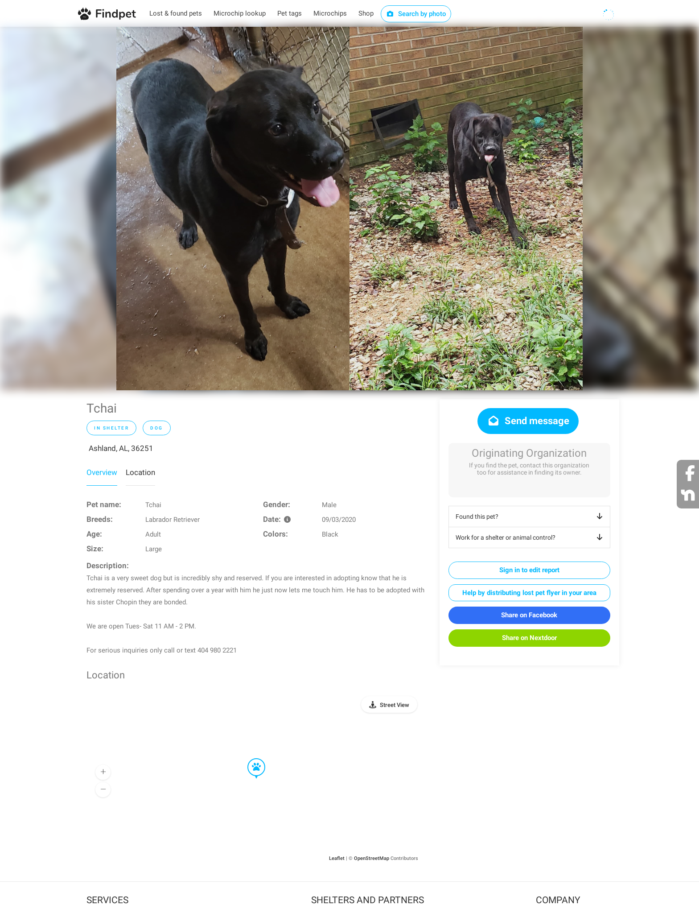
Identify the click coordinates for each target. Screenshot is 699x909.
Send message (528, 420)
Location (140, 472)
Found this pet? (531, 516)
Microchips (330, 13)
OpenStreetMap (371, 858)
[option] (233, 208)
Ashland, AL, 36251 (121, 448)
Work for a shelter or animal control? (531, 537)
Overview (101, 472)
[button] (250, 758)
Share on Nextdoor (529, 638)
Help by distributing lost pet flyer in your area (529, 593)
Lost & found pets (175, 13)
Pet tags (289, 13)
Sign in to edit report (529, 570)
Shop (366, 13)
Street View (394, 705)
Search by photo (416, 14)
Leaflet (337, 858)
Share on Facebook (529, 615)
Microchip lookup (240, 13)
